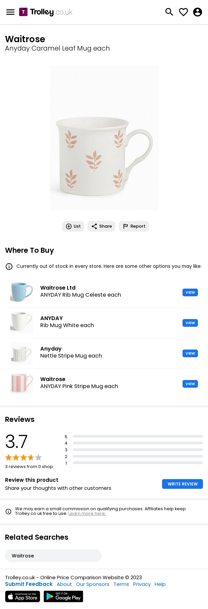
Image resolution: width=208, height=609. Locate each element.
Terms (121, 584)
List (73, 226)
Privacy (142, 584)
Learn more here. (87, 513)
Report (134, 226)
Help (160, 584)
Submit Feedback (29, 584)
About (64, 584)
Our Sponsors (92, 584)
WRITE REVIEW (183, 484)
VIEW (190, 292)
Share (101, 226)
